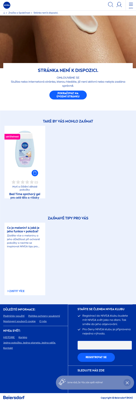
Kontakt (8, 348)
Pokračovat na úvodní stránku (68, 95)
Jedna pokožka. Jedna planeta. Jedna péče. (29, 342)
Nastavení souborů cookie (19, 321)
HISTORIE (9, 337)
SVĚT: (11, 331)
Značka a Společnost (19, 13)
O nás (43, 321)
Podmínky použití (14, 315)
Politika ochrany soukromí (44, 315)
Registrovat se (96, 357)
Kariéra (23, 337)
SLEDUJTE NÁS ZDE (91, 370)
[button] (35, 173)
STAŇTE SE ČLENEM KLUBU (101, 309)
